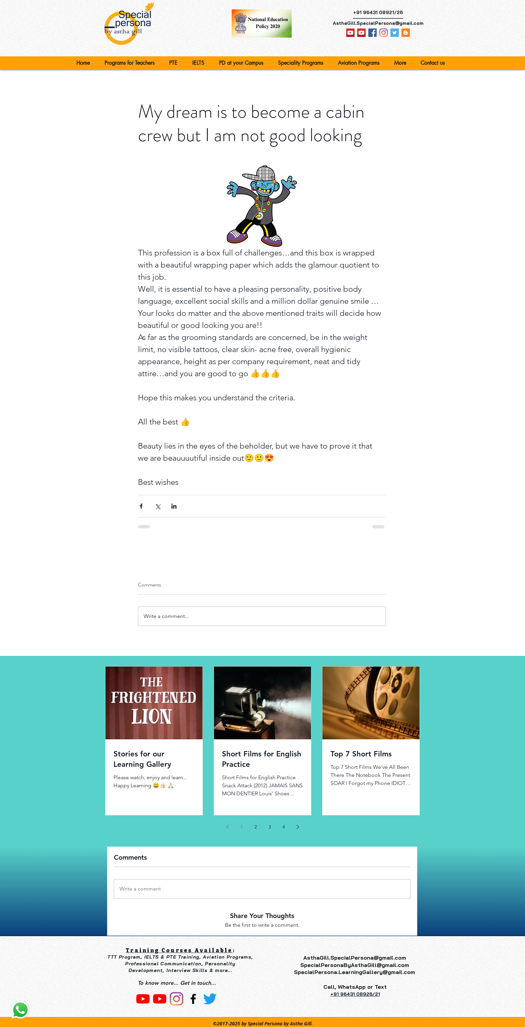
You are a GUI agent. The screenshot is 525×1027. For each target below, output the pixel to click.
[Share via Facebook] (141, 506)
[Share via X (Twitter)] (157, 506)
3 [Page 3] (270, 827)
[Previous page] (227, 827)
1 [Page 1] (241, 827)
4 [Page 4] (284, 827)
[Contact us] (20, 1010)
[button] (131, 63)
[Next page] (298, 827)
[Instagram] (176, 999)
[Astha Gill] (361, 32)
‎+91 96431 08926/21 (355, 994)
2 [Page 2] (255, 827)
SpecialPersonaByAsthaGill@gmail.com (354, 965)
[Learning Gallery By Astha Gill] (350, 32)
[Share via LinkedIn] (174, 506)
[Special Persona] (383, 32)
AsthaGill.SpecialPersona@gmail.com (378, 23)
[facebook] (372, 32)
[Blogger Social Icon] (405, 32)
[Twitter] (210, 999)
